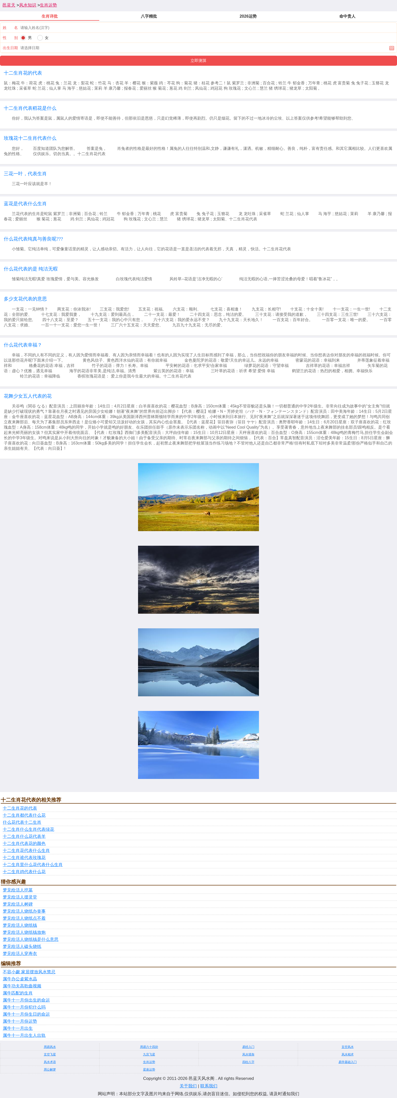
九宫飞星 (149, 1054)
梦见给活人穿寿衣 (20, 953)
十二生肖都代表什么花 (24, 815)
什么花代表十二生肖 (22, 822)
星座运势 (149, 1069)
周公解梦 (50, 1069)
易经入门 (248, 1047)
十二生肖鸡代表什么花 (24, 871)
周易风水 (50, 1047)
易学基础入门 (348, 1062)
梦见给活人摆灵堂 (20, 897)
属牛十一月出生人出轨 (24, 1035)
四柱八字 (248, 1062)
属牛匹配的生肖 (18, 993)
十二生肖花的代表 (20, 808)
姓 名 (10, 27)
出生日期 (10, 48)
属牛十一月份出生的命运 (26, 1000)
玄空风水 (348, 1047)
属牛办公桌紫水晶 (20, 979)
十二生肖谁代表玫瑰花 (24, 857)
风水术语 (50, 1062)
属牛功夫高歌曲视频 (22, 986)
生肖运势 (48, 5)
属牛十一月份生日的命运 (26, 1014)
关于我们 (188, 1086)
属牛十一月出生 (18, 1028)
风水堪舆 (248, 1054)
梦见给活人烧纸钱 (20, 925)
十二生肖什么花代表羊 (24, 836)
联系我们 (208, 1086)
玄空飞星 (50, 1054)
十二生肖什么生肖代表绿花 (28, 829)
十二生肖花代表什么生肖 (26, 850)
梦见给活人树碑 (18, 904)
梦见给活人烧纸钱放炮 (24, 932)
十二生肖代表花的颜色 (24, 843)
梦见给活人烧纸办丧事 (24, 911)
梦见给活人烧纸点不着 (24, 918)
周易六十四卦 (149, 1047)
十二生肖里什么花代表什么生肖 (33, 864)
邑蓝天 (9, 5)
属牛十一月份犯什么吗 (24, 1007)
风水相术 (348, 1054)
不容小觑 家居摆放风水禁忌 (29, 972)
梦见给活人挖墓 (18, 890)
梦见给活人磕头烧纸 (22, 946)
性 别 (10, 38)
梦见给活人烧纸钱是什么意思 (30, 939)
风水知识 (27, 5)
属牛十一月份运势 (20, 1021)
